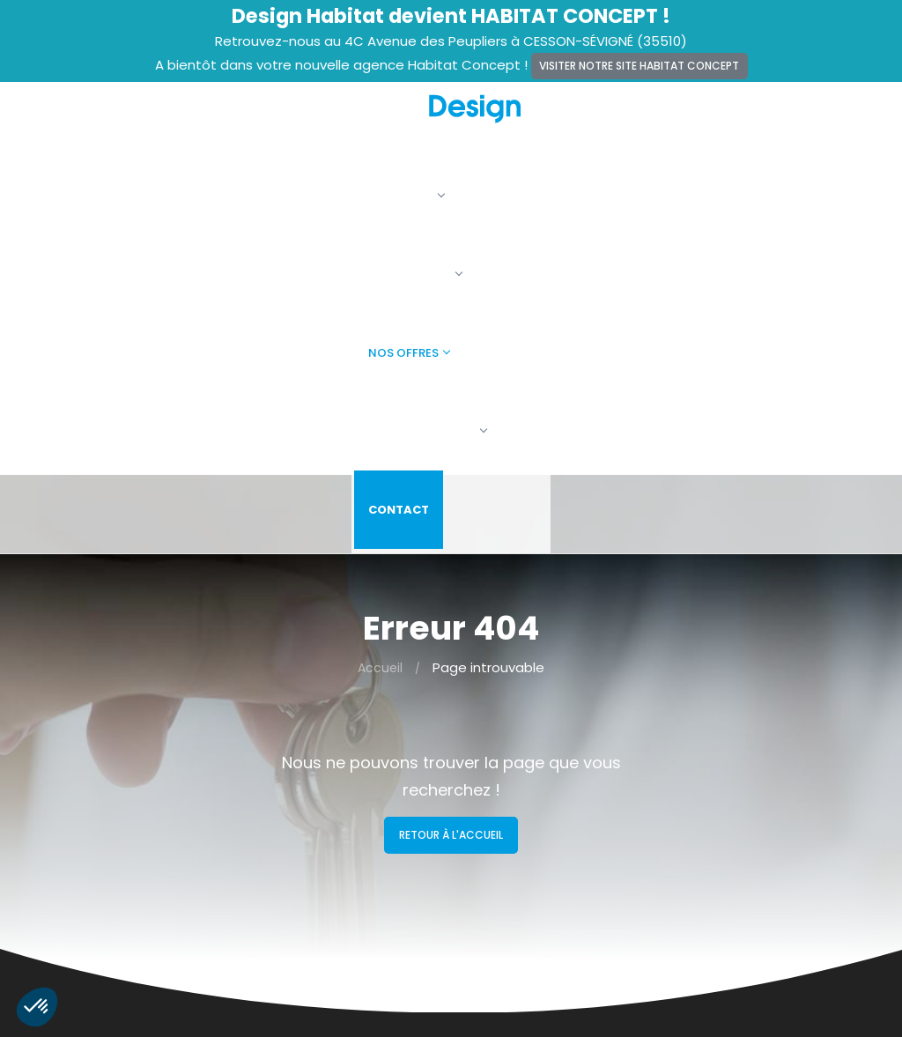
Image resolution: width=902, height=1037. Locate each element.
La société (343, 121)
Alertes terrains (299, 750)
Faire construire (699, 121)
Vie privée (283, 823)
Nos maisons (455, 121)
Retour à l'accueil (451, 442)
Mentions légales (304, 798)
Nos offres (570, 121)
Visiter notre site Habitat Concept (639, 65)
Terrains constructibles (534, 798)
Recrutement (294, 774)
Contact (816, 121)
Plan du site (288, 847)
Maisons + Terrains (521, 774)
